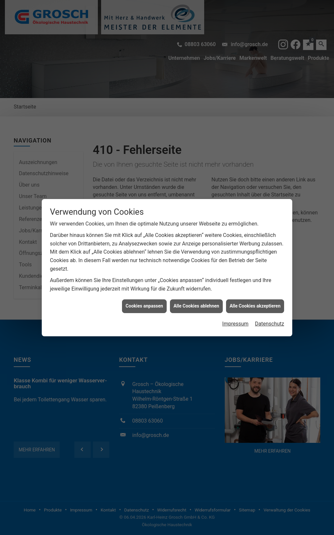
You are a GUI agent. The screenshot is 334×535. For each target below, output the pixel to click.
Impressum (235, 309)
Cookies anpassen (144, 291)
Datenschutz (269, 309)
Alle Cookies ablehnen (196, 291)
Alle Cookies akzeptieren (255, 291)
